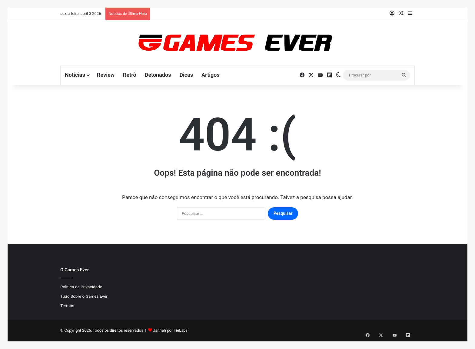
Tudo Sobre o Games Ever (84, 296)
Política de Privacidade (81, 286)
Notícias (75, 75)
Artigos (210, 75)
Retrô (129, 75)
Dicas (186, 75)
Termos (67, 305)
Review (106, 75)
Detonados (158, 75)
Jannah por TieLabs (170, 330)
